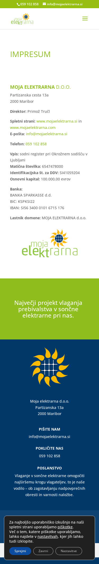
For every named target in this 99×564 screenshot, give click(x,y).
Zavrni (43, 551)
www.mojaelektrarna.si (56, 121)
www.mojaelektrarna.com (32, 127)
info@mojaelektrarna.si (46, 133)
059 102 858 (29, 4)
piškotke (65, 526)
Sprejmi (20, 551)
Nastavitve (69, 551)
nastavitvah (47, 536)
